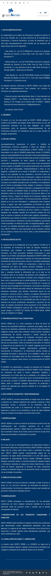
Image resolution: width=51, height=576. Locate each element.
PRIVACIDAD (6, 574)
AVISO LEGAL (19, 572)
